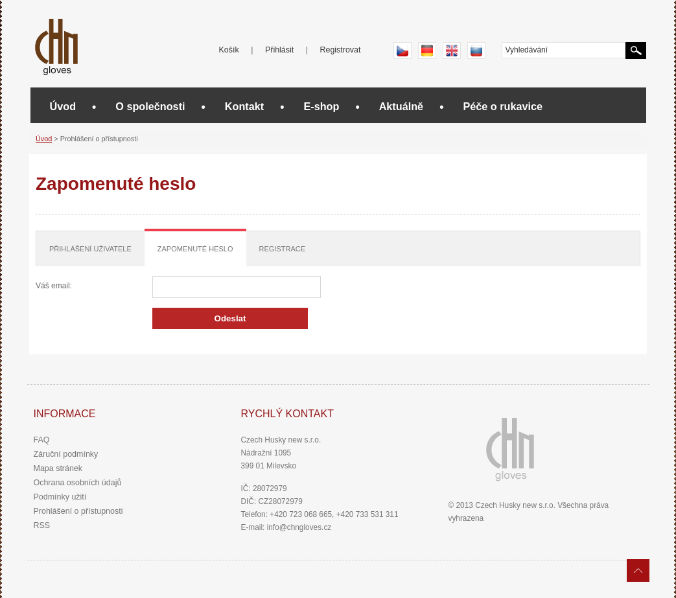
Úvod (63, 106)
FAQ (42, 439)
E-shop (321, 106)
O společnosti (150, 106)
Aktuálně (401, 106)
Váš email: (54, 285)
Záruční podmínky (66, 454)
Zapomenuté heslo (195, 249)
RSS (42, 525)
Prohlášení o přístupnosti (78, 511)
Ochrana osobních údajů (78, 482)
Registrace (282, 249)
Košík (229, 49)
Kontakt (244, 106)
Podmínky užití (60, 496)
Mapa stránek (58, 468)
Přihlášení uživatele (90, 249)
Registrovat (340, 49)
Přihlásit (279, 49)
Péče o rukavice (502, 106)
